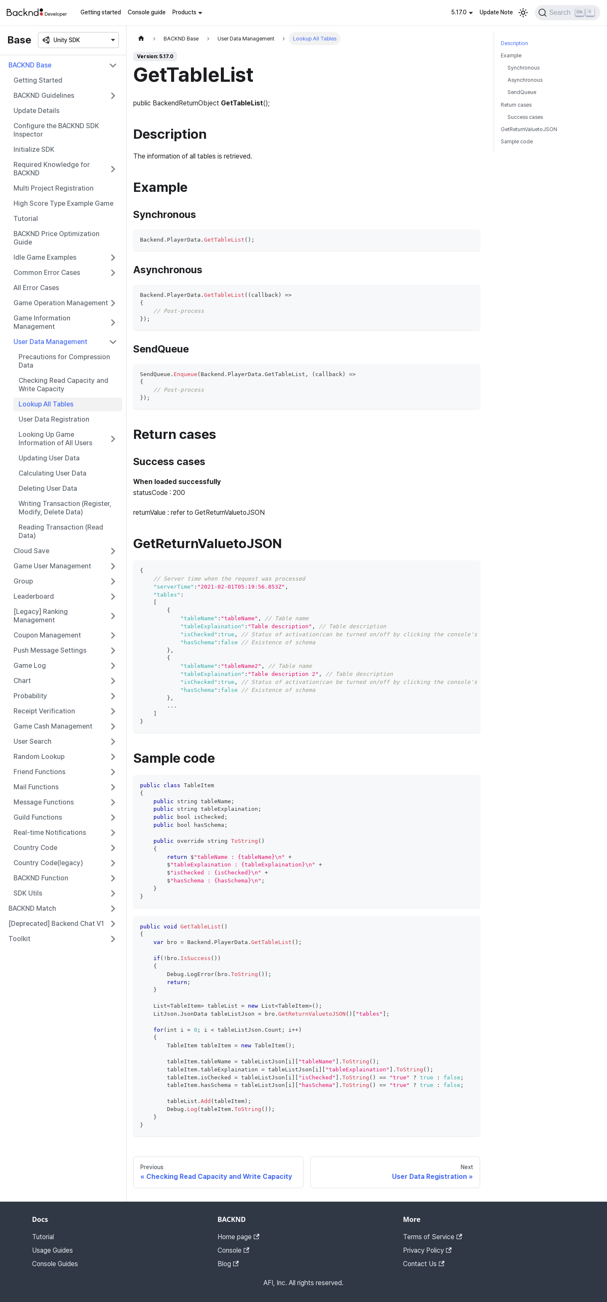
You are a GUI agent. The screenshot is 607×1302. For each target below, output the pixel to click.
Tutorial (25, 219)
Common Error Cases (46, 273)
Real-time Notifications (49, 833)
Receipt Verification (44, 711)
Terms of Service (432, 1237)
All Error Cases (36, 288)
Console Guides (55, 1264)
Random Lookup (38, 757)
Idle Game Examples (44, 257)
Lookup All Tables (46, 404)
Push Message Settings (49, 650)
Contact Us (423, 1264)
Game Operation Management (60, 303)
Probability (30, 696)
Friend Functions (39, 772)
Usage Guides (52, 1250)
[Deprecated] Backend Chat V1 (56, 924)
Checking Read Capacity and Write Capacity (63, 385)
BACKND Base (29, 65)
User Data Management (50, 342)
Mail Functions (36, 787)
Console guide (147, 12)
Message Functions (43, 802)
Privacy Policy (427, 1250)
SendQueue (522, 92)
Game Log (29, 666)
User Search (32, 741)
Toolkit (19, 939)
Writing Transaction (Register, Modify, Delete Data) (65, 508)
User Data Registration (54, 419)
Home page (238, 1237)
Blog (228, 1264)
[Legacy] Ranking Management (40, 616)
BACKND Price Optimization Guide (56, 238)
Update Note (496, 12)
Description (514, 43)
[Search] (567, 12)
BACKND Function (40, 878)
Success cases (525, 117)
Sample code (517, 141)
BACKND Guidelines (43, 95)
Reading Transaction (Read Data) (61, 531)
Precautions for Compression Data (64, 361)
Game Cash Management (52, 726)
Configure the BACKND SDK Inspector (56, 130)
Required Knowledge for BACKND (51, 169)
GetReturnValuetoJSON (529, 129)
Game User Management (52, 566)
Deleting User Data (48, 488)
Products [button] (184, 12)
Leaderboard (33, 596)
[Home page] (141, 38)
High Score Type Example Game (63, 203)
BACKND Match (32, 908)
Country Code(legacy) (48, 863)
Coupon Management (47, 635)
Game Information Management (41, 322)
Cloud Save (31, 551)
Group (23, 581)
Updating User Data (49, 458)
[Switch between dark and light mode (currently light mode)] (523, 12)
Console (233, 1250)
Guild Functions (37, 817)
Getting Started (37, 80)
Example (511, 55)
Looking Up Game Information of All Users (55, 438)
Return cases (516, 105)
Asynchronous (525, 80)
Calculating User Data (52, 473)
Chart (22, 681)
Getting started (101, 12)
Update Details (36, 111)
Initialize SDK (33, 149)
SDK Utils (27, 893)
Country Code (35, 848)
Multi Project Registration (53, 188)
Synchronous (524, 68)
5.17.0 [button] (459, 12)
